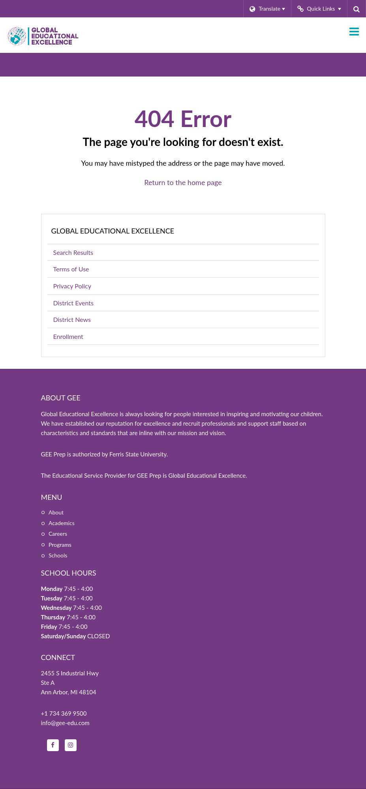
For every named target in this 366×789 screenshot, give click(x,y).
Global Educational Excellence (113, 230)
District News (72, 319)
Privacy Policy (72, 286)
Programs (60, 544)
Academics (62, 523)
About (56, 512)
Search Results (73, 252)
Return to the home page (183, 182)
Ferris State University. (138, 454)
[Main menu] (354, 31)
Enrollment (80, 338)
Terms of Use (71, 269)
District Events (73, 303)
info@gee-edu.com (65, 722)
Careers (58, 533)
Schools (58, 555)
